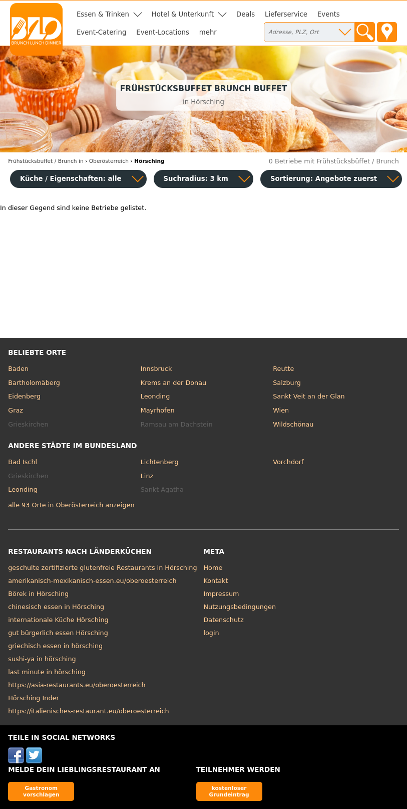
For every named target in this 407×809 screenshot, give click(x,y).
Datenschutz (224, 620)
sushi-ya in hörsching (42, 659)
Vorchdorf (288, 462)
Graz (15, 410)
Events (328, 14)
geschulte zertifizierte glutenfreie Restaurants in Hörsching (102, 567)
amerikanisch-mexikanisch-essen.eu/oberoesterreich (92, 580)
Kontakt (216, 580)
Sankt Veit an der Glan (308, 396)
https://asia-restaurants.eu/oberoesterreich (76, 685)
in (45, 161)
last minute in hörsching (47, 672)
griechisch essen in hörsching (55, 646)
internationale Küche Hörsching (58, 620)
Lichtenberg (160, 462)
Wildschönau (293, 424)
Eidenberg (24, 396)
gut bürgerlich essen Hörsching (58, 633)
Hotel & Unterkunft (183, 14)
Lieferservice (286, 14)
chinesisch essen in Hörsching (56, 607)
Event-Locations (162, 32)
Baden (18, 368)
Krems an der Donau (173, 382)
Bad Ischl (22, 462)
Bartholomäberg (34, 382)
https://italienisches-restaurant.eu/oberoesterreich (88, 711)
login (211, 633)
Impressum (221, 593)
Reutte (283, 368)
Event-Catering (101, 32)
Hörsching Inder (33, 698)
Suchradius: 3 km (196, 178)
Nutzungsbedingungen (240, 607)
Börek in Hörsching (38, 593)
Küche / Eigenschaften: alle (71, 178)
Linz (147, 476)
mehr (208, 32)
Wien (281, 410)
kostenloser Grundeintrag (229, 791)
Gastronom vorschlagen (41, 791)
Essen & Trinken (103, 14)
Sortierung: (323, 178)
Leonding (155, 396)
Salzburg (287, 382)
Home (213, 567)
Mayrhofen (158, 410)
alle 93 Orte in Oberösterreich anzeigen (71, 505)
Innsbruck (156, 368)
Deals (245, 14)
